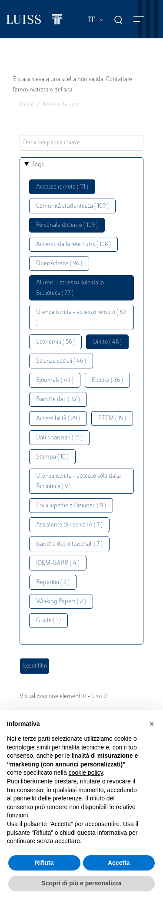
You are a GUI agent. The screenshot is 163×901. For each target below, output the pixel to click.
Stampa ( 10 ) (52, 457)
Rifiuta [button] (44, 862)
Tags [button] (38, 165)
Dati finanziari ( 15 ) (59, 438)
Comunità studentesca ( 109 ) (72, 206)
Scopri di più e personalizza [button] (81, 883)
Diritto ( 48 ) (107, 342)
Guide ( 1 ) (48, 621)
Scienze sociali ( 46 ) (61, 361)
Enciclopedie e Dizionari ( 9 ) (71, 506)
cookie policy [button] (86, 772)
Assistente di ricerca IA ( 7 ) (69, 525)
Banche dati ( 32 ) (58, 399)
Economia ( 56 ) (55, 342)
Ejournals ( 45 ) (54, 380)
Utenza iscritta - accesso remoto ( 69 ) (81, 317)
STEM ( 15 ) (112, 418)
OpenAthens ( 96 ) (59, 263)
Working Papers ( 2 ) (61, 601)
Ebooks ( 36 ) (107, 380)
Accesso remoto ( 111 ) (62, 187)
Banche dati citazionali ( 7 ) (69, 544)
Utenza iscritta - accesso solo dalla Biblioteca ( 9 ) (78, 481)
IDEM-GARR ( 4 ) (58, 563)
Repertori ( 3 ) (53, 582)
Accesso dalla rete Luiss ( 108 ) (73, 244)
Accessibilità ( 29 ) (58, 418)
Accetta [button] (119, 862)
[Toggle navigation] (138, 19)
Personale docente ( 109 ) (67, 225)
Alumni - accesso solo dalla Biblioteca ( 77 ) (70, 288)
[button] (152, 724)
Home (26, 105)
